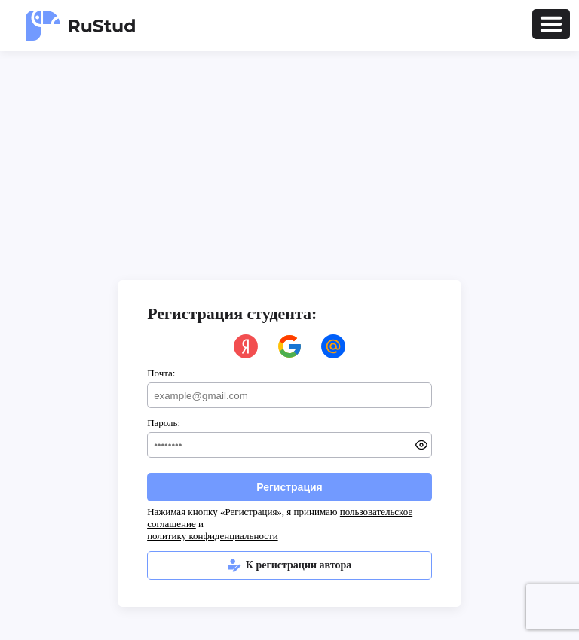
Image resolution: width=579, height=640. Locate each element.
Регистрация (289, 487)
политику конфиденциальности (212, 535)
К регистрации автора (290, 565)
